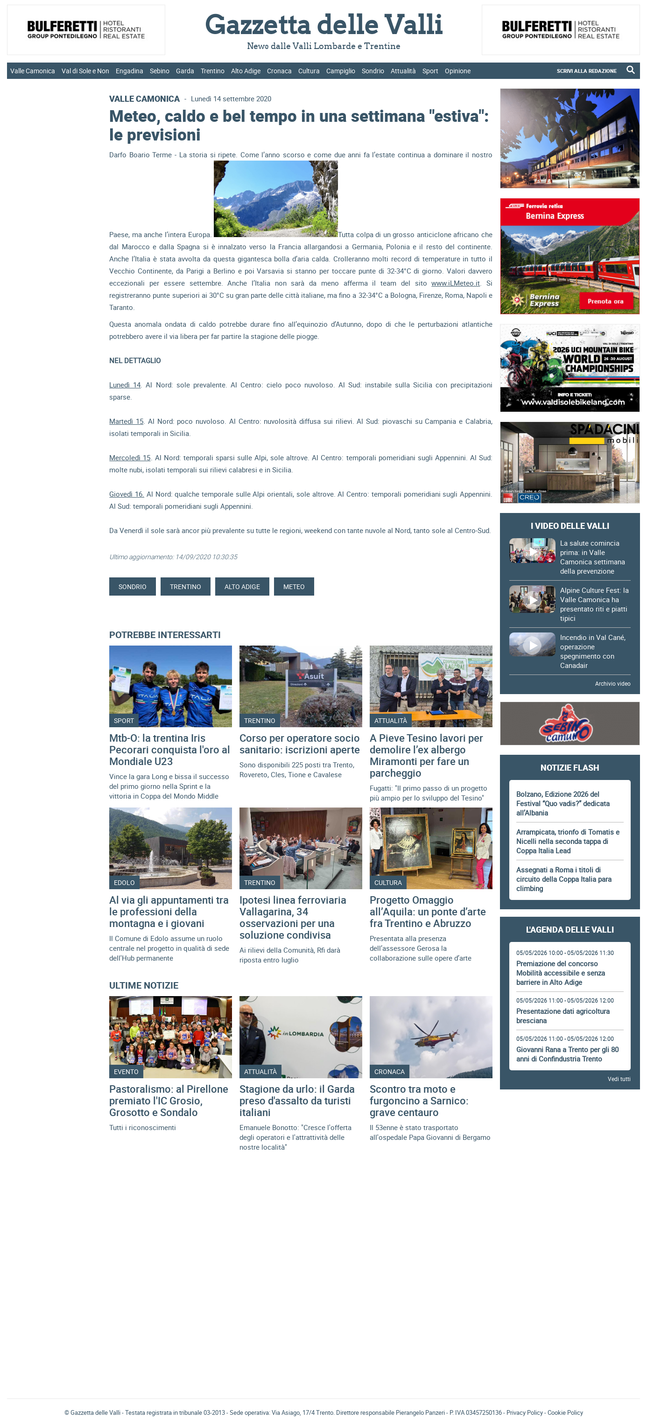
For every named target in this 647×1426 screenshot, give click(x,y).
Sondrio (373, 70)
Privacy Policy (524, 1412)
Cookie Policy (565, 1412)
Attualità (403, 70)
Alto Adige (245, 70)
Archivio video (613, 683)
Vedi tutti (619, 1078)
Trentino (213, 70)
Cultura (309, 70)
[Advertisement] (570, 1122)
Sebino (159, 70)
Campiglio (340, 70)
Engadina (129, 70)
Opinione (458, 70)
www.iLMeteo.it (455, 283)
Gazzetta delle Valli (570, 1330)
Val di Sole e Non (85, 70)
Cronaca (279, 70)
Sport (430, 70)
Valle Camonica (32, 70)
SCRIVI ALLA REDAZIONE (587, 70)
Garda (185, 70)
